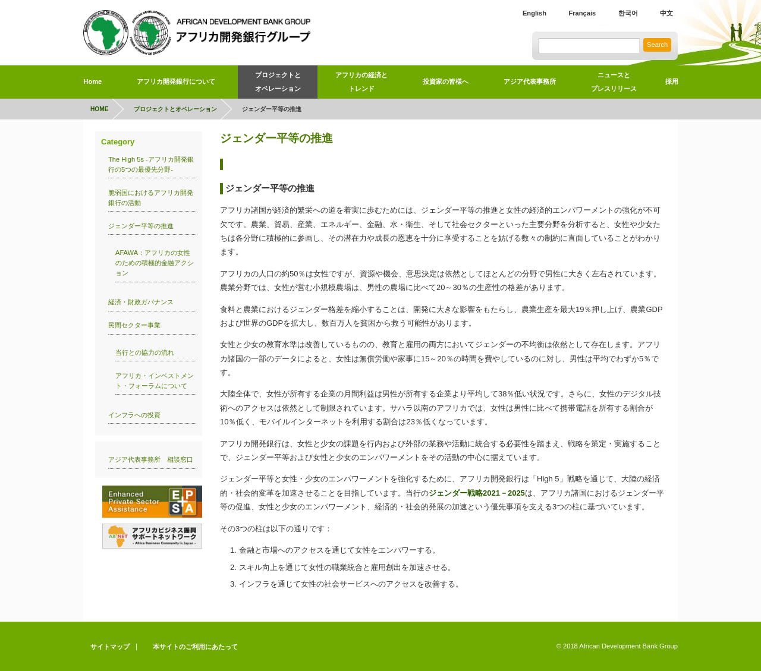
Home (92, 81)
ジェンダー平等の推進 (141, 225)
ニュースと (614, 83)
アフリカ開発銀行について (176, 81)
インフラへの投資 (134, 414)
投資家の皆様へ (445, 81)
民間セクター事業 (134, 325)
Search (657, 44)
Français (582, 13)
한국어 (628, 13)
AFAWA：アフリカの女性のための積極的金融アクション (154, 262)
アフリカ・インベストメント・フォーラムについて (154, 380)
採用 (671, 81)
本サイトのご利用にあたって (195, 646)
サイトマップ (110, 646)
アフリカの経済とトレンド (361, 81)
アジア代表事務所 (530, 81)
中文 (666, 13)
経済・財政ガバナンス (141, 301)
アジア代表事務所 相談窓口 (150, 459)
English (534, 13)
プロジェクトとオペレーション (278, 81)
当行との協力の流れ (144, 352)
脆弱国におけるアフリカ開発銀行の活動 (150, 197)
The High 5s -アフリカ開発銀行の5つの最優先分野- (151, 164)
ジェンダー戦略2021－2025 (477, 493)
